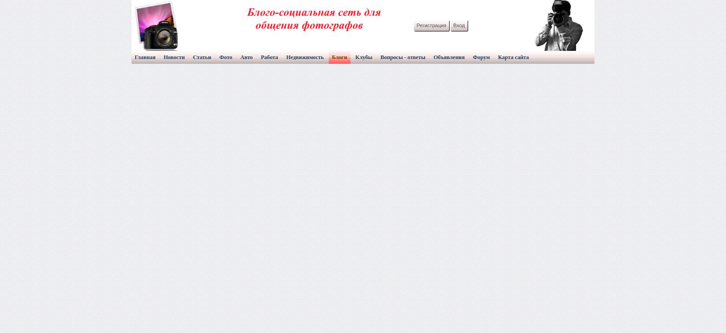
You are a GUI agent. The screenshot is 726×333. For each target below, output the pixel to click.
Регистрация (431, 25)
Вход (459, 25)
